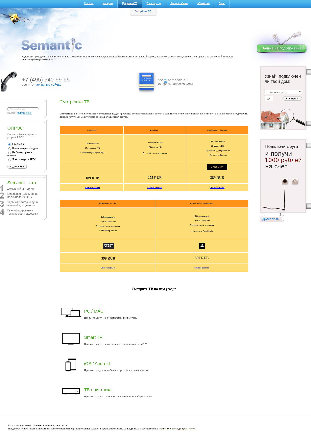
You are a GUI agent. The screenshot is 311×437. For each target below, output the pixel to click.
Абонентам (203, 3)
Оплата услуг (154, 3)
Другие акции (270, 219)
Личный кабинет (179, 3)
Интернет (108, 3)
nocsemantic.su (172, 80)
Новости (88, 3)
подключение (24, 112)
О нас (222, 3)
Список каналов (92, 187)
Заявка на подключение (281, 48)
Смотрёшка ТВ (143, 11)
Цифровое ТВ (129, 3)
